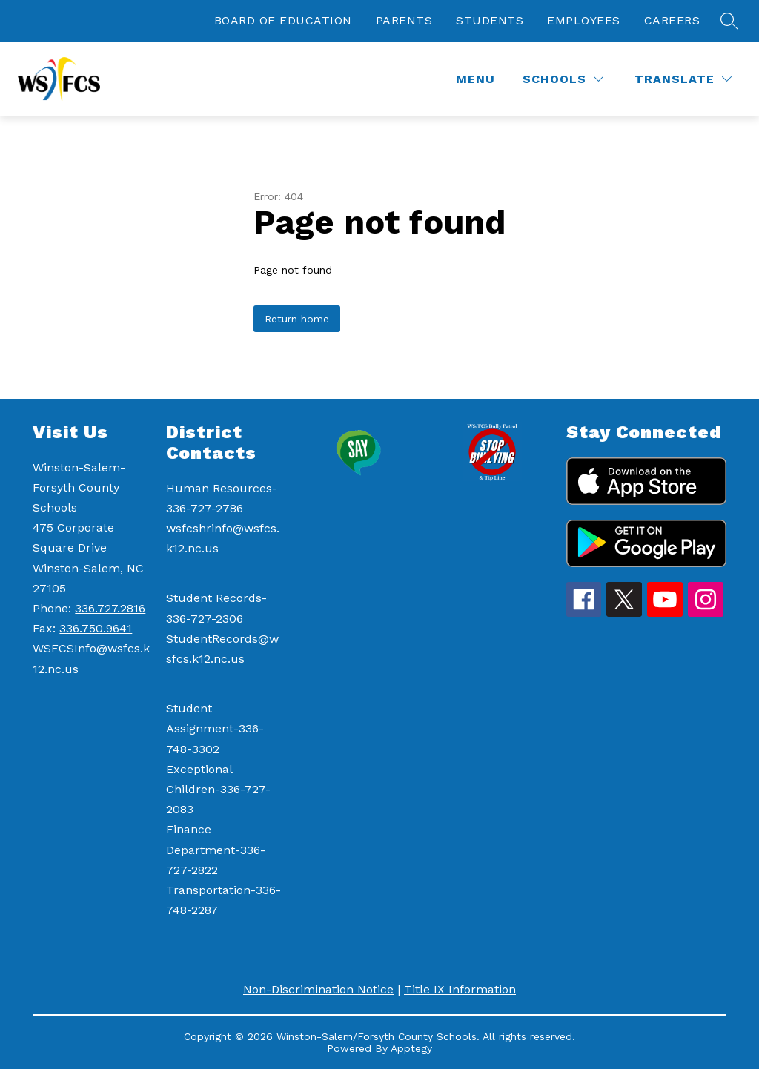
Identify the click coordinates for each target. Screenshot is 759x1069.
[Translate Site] (683, 79)
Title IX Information (460, 989)
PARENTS (404, 20)
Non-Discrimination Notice (318, 989)
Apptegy (411, 1048)
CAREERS (672, 20)
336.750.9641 (95, 628)
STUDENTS (489, 20)
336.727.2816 (110, 608)
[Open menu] (465, 79)
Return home (297, 319)
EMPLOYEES (583, 20)
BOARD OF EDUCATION (283, 20)
